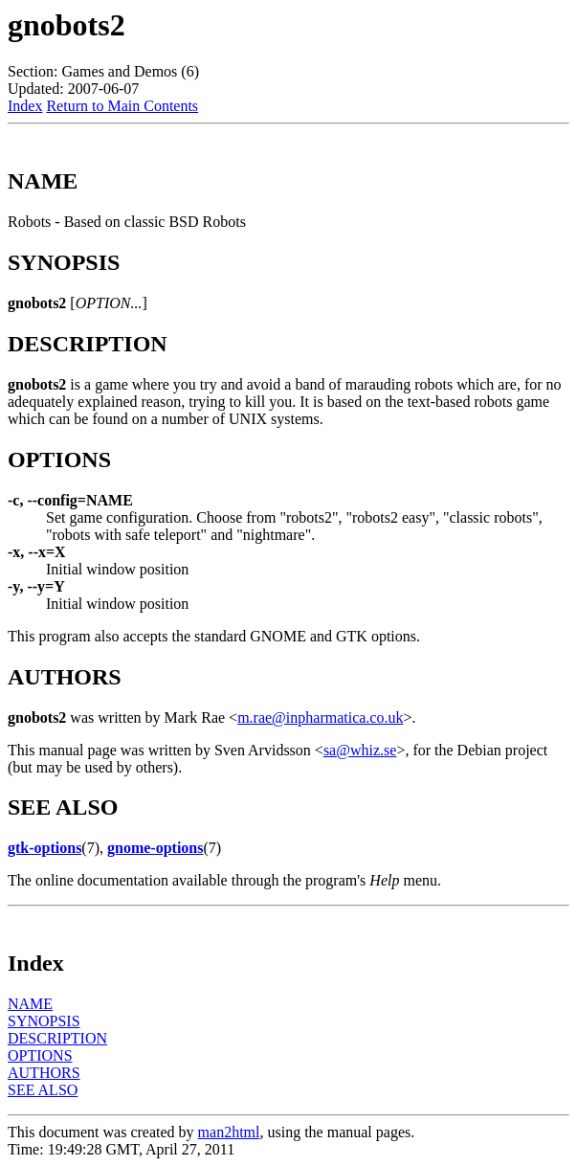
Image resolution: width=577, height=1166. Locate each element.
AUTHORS (44, 1073)
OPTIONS (40, 1055)
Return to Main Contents (122, 106)
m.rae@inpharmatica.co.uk (320, 717)
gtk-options (44, 848)
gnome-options (155, 848)
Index (25, 106)
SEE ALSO (43, 1090)
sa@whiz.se (360, 750)
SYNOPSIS (44, 1021)
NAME (30, 1004)
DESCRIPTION (57, 1038)
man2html (229, 1132)
